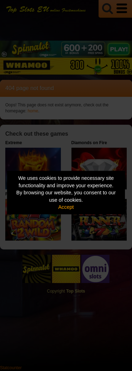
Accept (66, 207)
